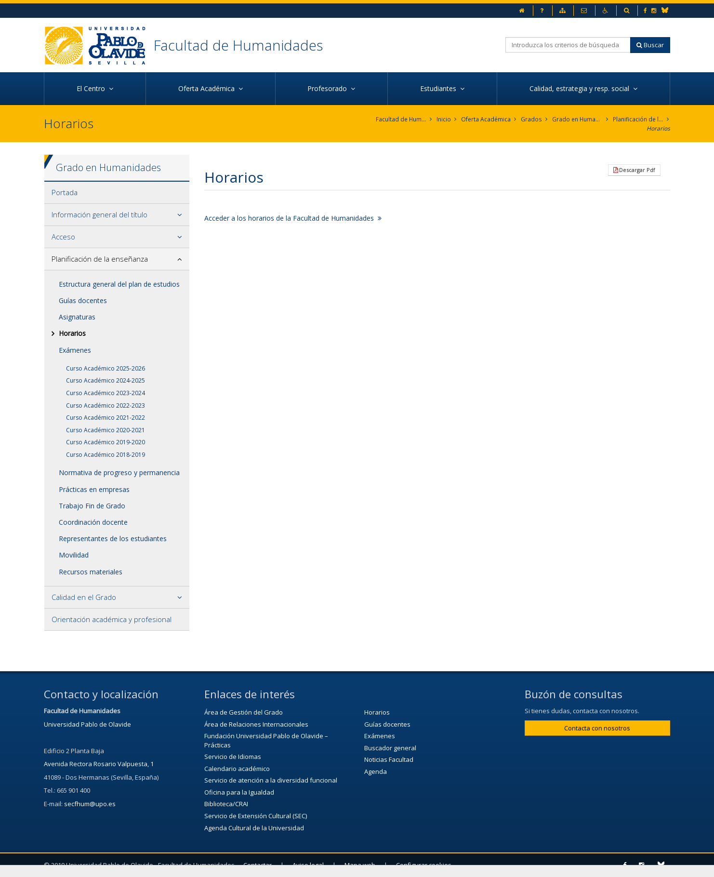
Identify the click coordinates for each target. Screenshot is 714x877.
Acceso (63, 236)
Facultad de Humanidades (238, 45)
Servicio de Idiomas (232, 756)
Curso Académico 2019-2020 (105, 442)
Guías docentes (83, 300)
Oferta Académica (486, 119)
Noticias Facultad (388, 759)
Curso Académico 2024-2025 (105, 380)
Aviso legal (308, 865)
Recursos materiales (90, 571)
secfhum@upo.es (90, 803)
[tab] (116, 193)
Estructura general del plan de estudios (119, 284)
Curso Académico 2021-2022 (105, 417)
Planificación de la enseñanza (638, 119)
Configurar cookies (423, 865)
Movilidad (74, 555)
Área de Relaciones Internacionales (256, 724)
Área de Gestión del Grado (243, 712)
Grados (531, 119)
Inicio (444, 119)
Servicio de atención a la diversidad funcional (270, 780)
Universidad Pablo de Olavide (87, 724)
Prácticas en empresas (94, 489)
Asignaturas (77, 316)
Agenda (375, 771)
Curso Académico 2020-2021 (105, 430)
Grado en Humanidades (577, 119)
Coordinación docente (93, 522)
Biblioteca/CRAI (226, 804)
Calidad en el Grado (84, 597)
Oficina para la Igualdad (239, 792)
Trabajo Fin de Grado (92, 505)
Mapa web (359, 865)
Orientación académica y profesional (112, 619)
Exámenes (75, 350)
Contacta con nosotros (597, 728)
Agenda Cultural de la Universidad (254, 828)
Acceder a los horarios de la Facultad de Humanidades (293, 218)
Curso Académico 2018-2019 (105, 455)
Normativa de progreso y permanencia (119, 473)
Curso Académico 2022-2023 (105, 405)
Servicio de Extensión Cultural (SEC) (255, 815)
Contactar (257, 865)
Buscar (650, 44)
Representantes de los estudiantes (113, 538)
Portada (65, 192)
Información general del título (99, 214)
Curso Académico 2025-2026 (105, 368)
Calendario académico (237, 768)
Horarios (658, 128)
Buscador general (390, 748)
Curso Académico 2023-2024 (105, 393)
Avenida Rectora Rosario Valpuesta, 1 (99, 763)
